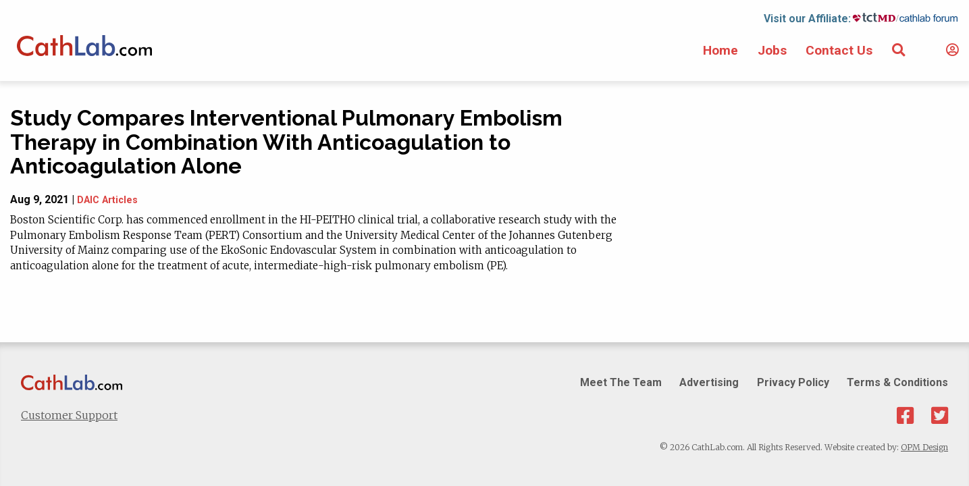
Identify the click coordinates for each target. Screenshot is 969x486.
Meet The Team (621, 382)
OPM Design (924, 447)
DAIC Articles (107, 200)
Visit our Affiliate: (807, 18)
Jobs (772, 50)
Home (720, 50)
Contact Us (839, 50)
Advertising (709, 382)
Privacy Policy (793, 382)
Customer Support (69, 415)
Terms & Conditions (897, 382)
